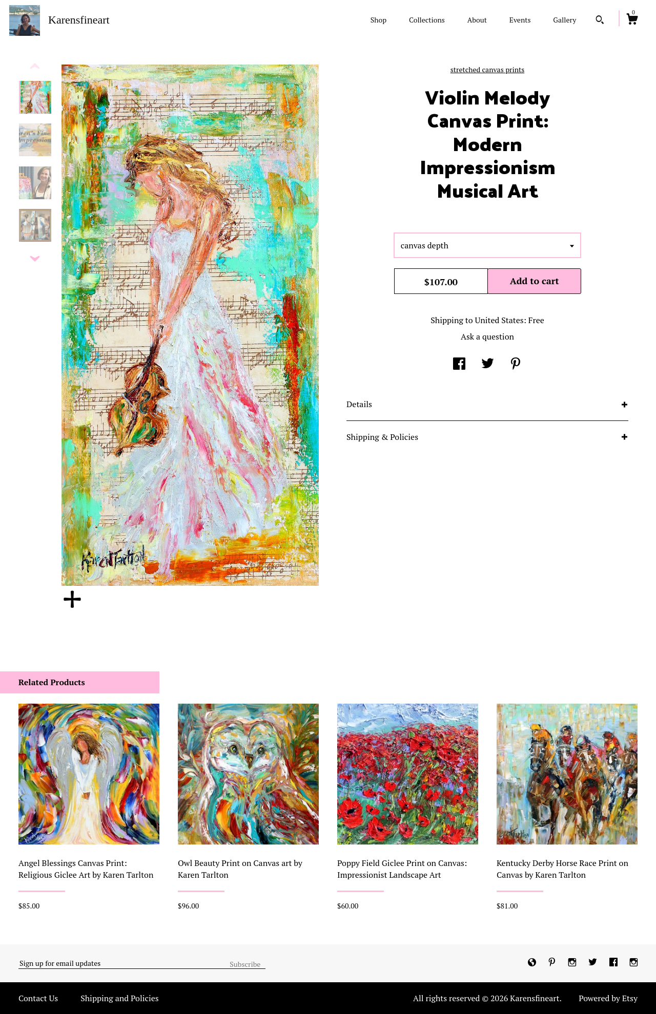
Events (520, 20)
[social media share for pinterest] (515, 364)
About (477, 20)
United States (499, 320)
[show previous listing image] (35, 66)
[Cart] (632, 20)
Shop (378, 20)
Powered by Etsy (608, 998)
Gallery (564, 20)
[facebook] (614, 962)
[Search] (600, 21)
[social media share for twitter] (488, 364)
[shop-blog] (533, 962)
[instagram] (573, 962)
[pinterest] (553, 962)
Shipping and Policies (119, 998)
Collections (427, 20)
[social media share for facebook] (459, 364)
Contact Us (38, 998)
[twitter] (593, 962)
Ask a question (487, 336)
